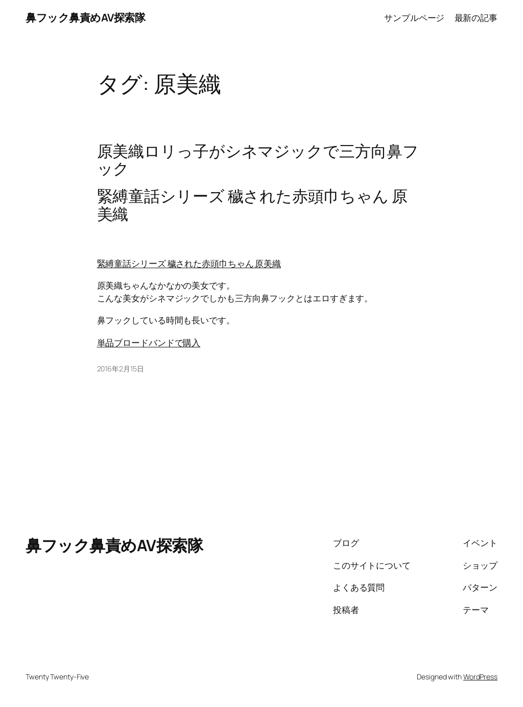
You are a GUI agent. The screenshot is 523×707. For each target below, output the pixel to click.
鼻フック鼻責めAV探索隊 (85, 17)
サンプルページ (414, 17)
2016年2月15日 (120, 368)
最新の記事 (476, 17)
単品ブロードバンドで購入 (149, 342)
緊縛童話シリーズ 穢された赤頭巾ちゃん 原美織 (189, 263)
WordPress (480, 676)
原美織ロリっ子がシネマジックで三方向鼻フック (258, 159)
